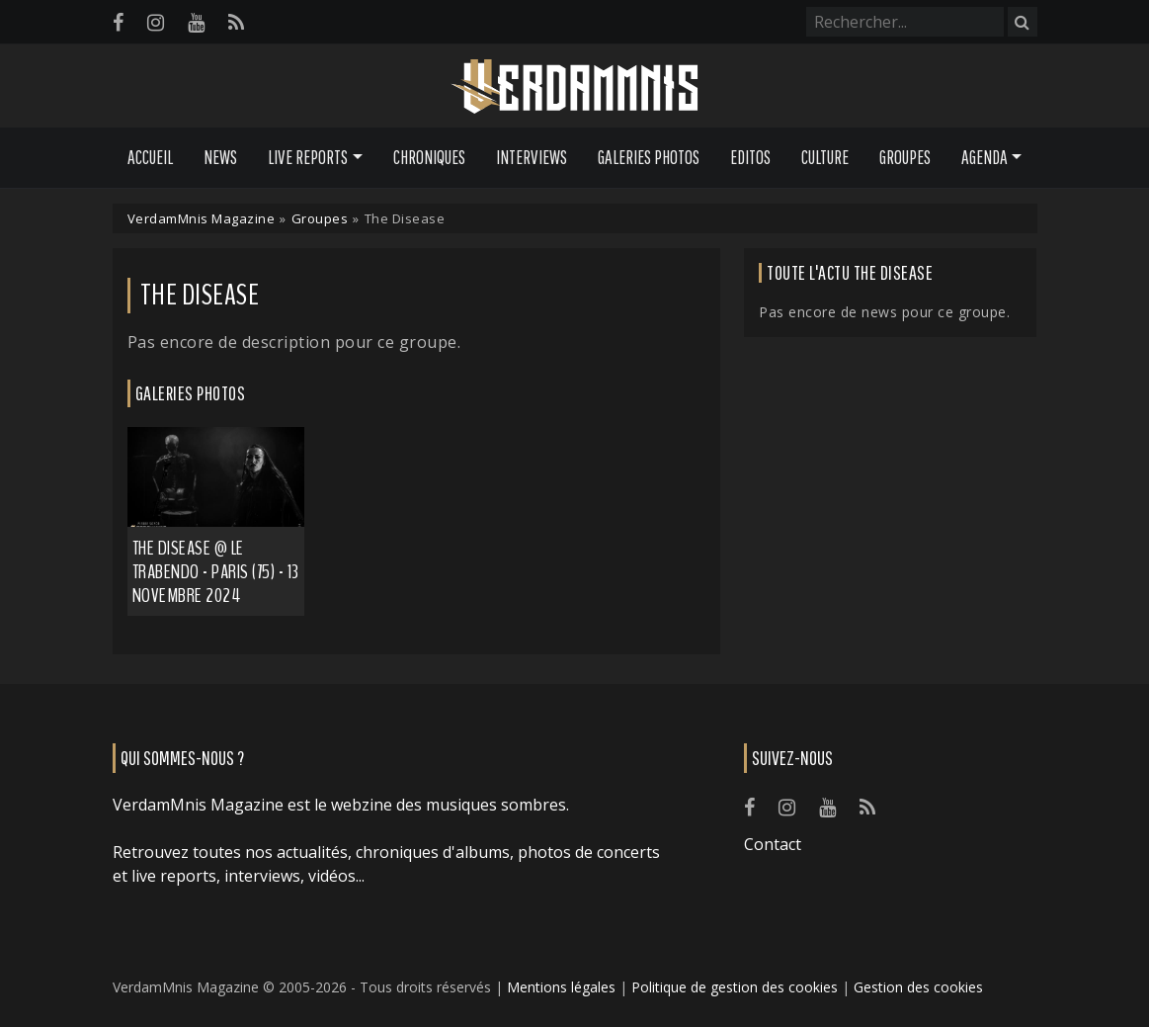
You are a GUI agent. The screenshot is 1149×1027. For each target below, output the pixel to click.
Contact (772, 844)
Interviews (531, 157)
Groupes (905, 157)
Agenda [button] (984, 157)
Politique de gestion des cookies (734, 987)
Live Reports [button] (308, 157)
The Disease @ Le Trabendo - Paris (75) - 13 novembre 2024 (215, 572)
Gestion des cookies (918, 987)
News (220, 157)
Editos (750, 157)
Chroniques (429, 157)
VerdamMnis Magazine (201, 218)
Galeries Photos (648, 157)
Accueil (150, 157)
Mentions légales (561, 987)
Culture (825, 157)
